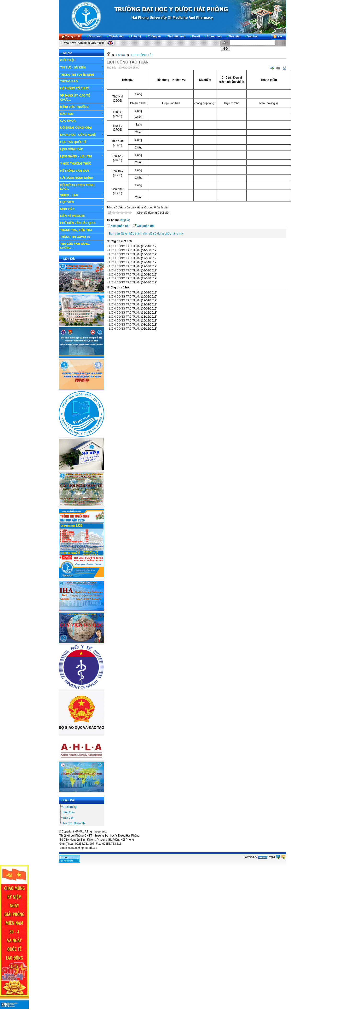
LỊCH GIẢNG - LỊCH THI (81, 156)
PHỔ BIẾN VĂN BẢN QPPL (78, 223)
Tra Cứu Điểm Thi (74, 823)
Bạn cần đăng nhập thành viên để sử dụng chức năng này (146, 233)
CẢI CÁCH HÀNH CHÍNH (76, 178)
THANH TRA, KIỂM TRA (76, 230)
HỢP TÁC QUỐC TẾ (81, 142)
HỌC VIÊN (81, 202)
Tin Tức (121, 55)
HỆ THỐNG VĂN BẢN (81, 170)
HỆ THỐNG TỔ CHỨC (81, 88)
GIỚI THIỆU (81, 60)
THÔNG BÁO (81, 81)
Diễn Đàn (69, 812)
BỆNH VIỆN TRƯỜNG (81, 107)
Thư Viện (68, 818)
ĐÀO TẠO (81, 114)
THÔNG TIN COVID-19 (75, 237)
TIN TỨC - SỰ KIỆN (81, 67)
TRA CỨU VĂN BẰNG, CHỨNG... (81, 246)
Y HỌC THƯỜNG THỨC (75, 163)
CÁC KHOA (81, 120)
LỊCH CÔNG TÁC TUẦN (124, 246)
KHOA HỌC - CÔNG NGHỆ (81, 135)
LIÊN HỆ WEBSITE (72, 216)
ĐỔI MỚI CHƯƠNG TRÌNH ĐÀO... (77, 187)
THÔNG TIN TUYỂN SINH (81, 74)
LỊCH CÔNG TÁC (81, 149)
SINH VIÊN (81, 209)
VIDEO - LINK (81, 195)
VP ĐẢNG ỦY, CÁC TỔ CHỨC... (81, 97)
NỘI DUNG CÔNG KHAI (76, 127)
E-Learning (70, 807)
